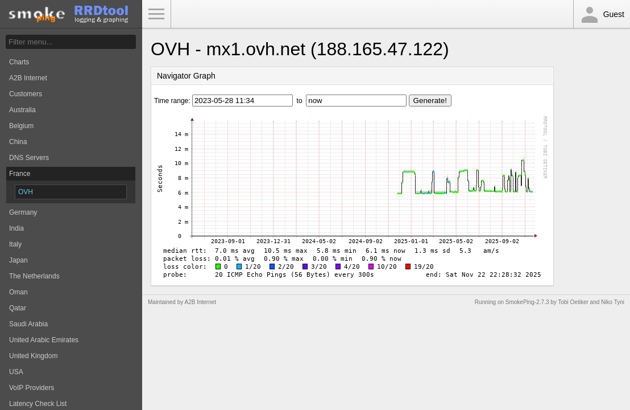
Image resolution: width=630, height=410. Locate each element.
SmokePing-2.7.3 (527, 302)
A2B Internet (28, 78)
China (18, 142)
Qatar (17, 308)
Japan (18, 260)
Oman (18, 292)
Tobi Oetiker (573, 302)
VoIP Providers (31, 388)
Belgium (21, 126)
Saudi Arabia (28, 324)
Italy (15, 244)
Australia (22, 110)
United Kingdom (33, 356)
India (16, 228)
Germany (23, 212)
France (19, 174)
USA (16, 372)
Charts (19, 62)
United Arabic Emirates (43, 340)
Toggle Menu (156, 14)
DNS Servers (29, 158)
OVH (25, 192)
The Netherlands (34, 276)
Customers (25, 94)
